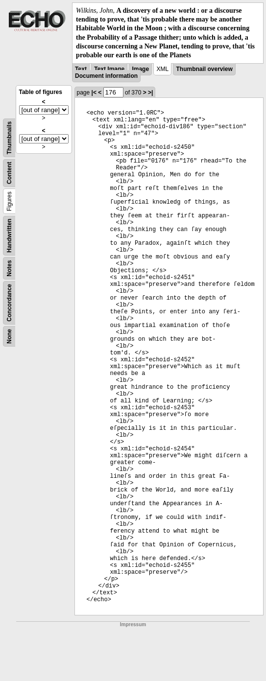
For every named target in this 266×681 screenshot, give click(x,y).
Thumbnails (9, 137)
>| (150, 92)
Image (140, 69)
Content (9, 173)
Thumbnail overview (204, 69)
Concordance (9, 303)
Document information (106, 75)
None (9, 336)
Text (81, 69)
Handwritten (9, 236)
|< (94, 92)
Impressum (133, 624)
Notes (9, 268)
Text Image (109, 69)
